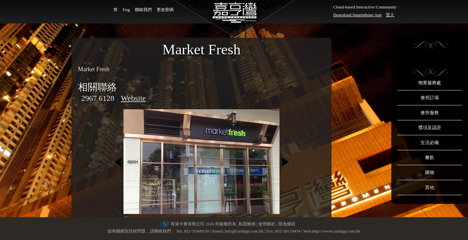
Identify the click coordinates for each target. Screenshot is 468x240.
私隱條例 (247, 223)
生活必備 (430, 142)
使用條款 (266, 223)
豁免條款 (287, 223)
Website (133, 98)
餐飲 (429, 157)
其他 (429, 187)
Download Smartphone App (357, 14)
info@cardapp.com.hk (245, 231)
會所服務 (430, 112)
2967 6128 (97, 98)
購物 (429, 172)
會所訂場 (430, 97)
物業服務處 (429, 82)
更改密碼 (165, 9)
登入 (390, 14)
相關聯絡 (97, 87)
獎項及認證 (429, 127)
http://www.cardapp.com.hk (336, 231)
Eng (126, 9)
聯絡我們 (143, 9)
